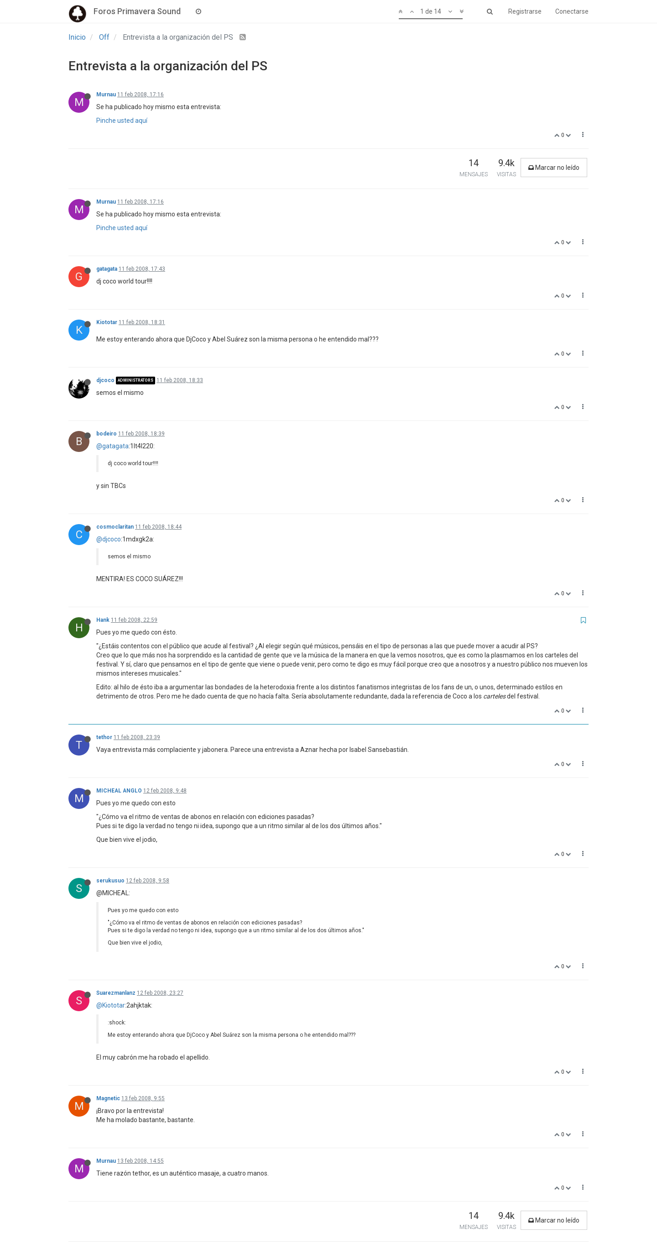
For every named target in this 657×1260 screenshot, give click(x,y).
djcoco (105, 380)
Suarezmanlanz (116, 993)
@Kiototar (110, 1005)
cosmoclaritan (115, 527)
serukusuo (110, 880)
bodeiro (106, 433)
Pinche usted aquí (121, 120)
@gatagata (112, 446)
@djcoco (108, 539)
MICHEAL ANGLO (119, 791)
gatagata (106, 269)
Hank (103, 620)
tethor (104, 737)
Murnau (106, 94)
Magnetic (108, 1098)
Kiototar (106, 322)
